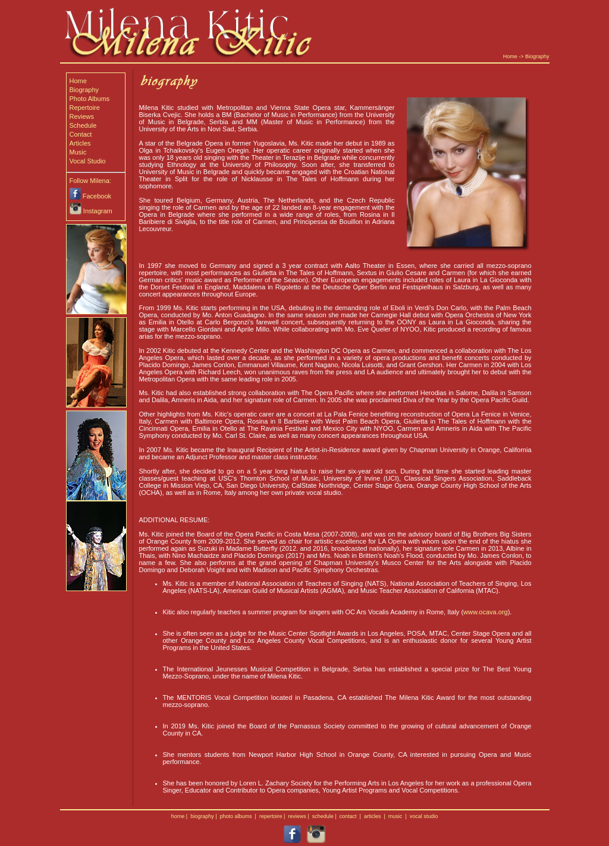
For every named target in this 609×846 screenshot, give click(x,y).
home (178, 816)
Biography (537, 56)
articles (372, 816)
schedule (323, 816)
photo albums (236, 816)
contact (348, 816)
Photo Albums (90, 98)
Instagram (97, 210)
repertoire (270, 816)
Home (510, 56)
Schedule (83, 125)
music (395, 816)
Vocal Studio (88, 161)
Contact (81, 134)
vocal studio (424, 816)
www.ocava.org (485, 611)
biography (202, 816)
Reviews (82, 116)
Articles (80, 143)
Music (78, 152)
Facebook (97, 196)
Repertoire (85, 107)
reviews (297, 816)
